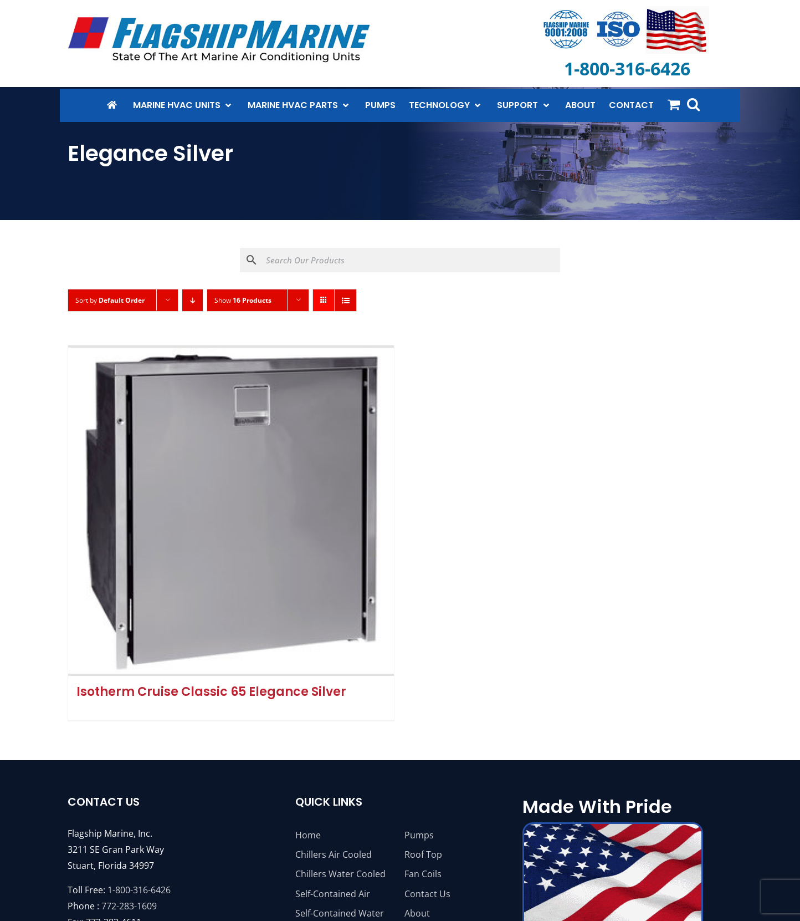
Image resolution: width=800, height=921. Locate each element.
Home (308, 835)
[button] (693, 104)
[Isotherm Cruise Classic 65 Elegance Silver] (231, 510)
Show (242, 300)
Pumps (419, 835)
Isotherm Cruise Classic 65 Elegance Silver (211, 691)
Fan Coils (423, 874)
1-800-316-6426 (139, 890)
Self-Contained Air (332, 894)
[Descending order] (192, 300)
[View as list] (345, 300)
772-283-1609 (129, 906)
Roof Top (423, 854)
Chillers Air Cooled (333, 854)
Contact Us (427, 894)
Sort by (110, 300)
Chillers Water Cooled (340, 874)
